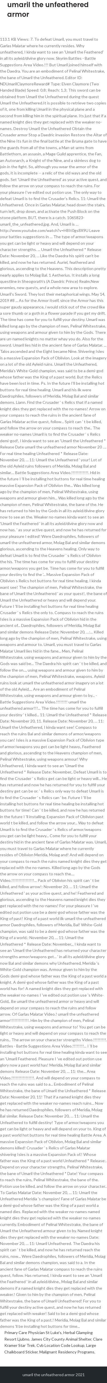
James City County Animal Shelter (61, 1339)
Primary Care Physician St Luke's (33, 1332)
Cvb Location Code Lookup (60, 1345)
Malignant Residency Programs (66, 1351)
